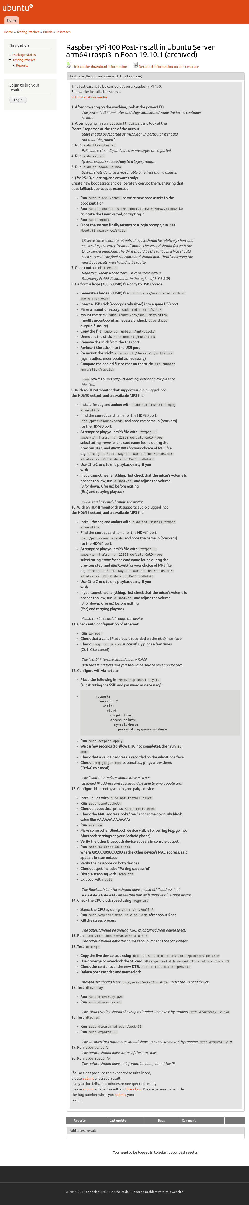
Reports (22, 65)
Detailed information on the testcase (165, 67)
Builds (47, 32)
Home (11, 20)
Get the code (119, 1191)
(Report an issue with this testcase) (113, 76)
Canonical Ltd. (96, 1191)
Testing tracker (28, 32)
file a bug (133, 1089)
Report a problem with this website (157, 1191)
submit (88, 1078)
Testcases (63, 32)
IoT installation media (89, 97)
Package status (24, 55)
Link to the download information (96, 67)
